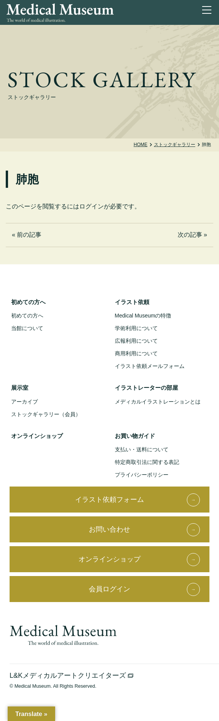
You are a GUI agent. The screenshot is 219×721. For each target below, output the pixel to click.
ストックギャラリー (174, 144)
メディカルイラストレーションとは (158, 402)
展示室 (19, 387)
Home (140, 144)
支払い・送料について (141, 449)
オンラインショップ (37, 436)
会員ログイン (109, 589)
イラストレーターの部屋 (146, 387)
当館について (27, 328)
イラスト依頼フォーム (109, 499)
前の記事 (29, 234)
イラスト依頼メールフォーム (150, 366)
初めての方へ (28, 302)
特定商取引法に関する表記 (147, 462)
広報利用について (136, 341)
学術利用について (136, 328)
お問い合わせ (109, 529)
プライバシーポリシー (141, 475)
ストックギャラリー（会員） (46, 414)
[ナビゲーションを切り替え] (208, 11)
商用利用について (136, 353)
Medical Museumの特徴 (143, 315)
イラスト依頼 (132, 302)
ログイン (91, 206)
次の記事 (190, 234)
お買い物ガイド (135, 436)
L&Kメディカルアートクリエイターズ (71, 675)
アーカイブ (24, 402)
